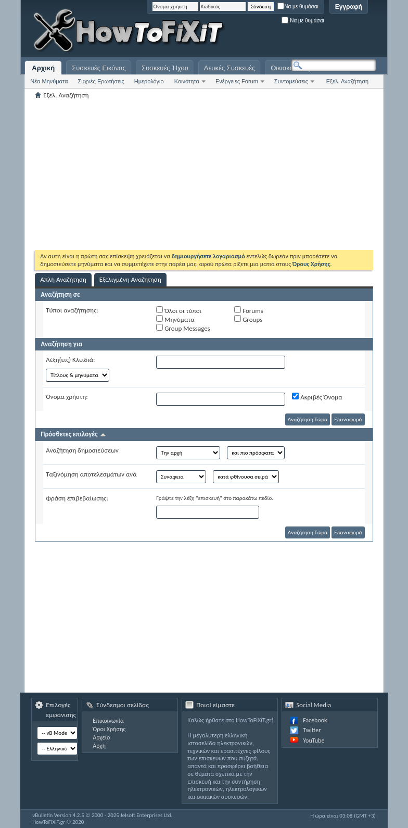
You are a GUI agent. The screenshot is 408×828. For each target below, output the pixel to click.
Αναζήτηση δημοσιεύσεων (82, 450)
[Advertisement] (246, 31)
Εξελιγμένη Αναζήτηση (130, 279)
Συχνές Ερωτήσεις (101, 81)
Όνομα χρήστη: (66, 396)
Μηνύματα (175, 319)
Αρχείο (101, 737)
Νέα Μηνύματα (49, 81)
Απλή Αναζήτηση (63, 279)
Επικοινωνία (108, 720)
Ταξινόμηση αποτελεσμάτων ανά (91, 474)
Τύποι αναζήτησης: (72, 310)
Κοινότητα (186, 81)
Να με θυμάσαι (297, 6)
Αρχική (43, 68)
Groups (248, 319)
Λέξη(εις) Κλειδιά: (70, 359)
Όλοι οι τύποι (178, 310)
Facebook (315, 720)
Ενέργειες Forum (236, 81)
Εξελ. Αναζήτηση (347, 81)
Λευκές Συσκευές (229, 68)
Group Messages (183, 328)
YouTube (313, 740)
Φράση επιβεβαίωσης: (77, 498)
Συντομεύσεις (291, 81)
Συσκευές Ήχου (165, 68)
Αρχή (99, 745)
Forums (248, 310)
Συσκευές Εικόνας (99, 68)
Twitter (312, 730)
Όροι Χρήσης (109, 729)
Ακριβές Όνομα (317, 397)
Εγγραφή (348, 6)
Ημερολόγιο (149, 81)
